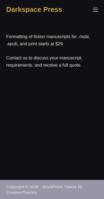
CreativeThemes (21, 192)
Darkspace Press (34, 9)
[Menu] (95, 9)
